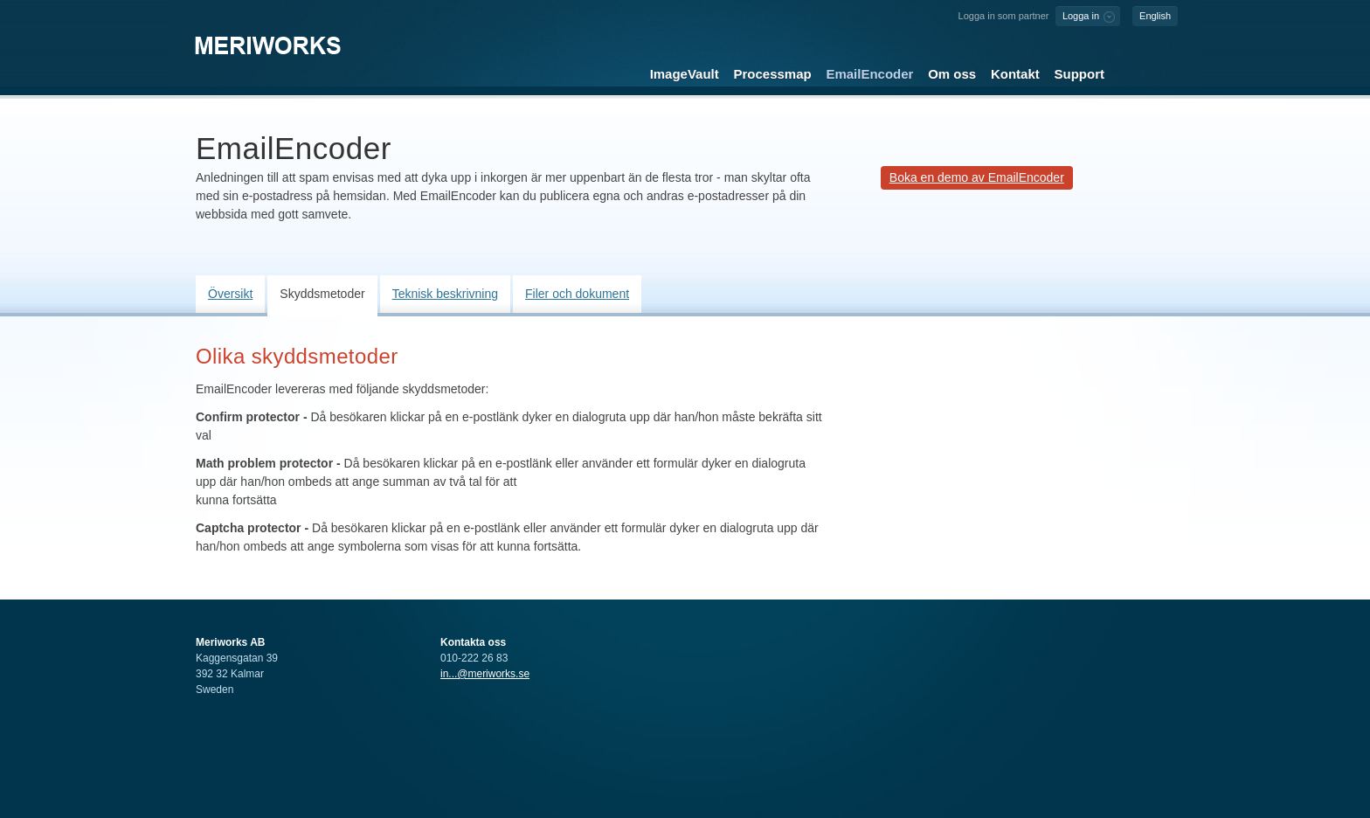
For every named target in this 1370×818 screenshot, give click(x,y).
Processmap (773, 73)
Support (1079, 73)
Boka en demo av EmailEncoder (976, 177)
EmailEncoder (869, 73)
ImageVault (684, 73)
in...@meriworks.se (484, 674)
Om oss (952, 73)
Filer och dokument (577, 294)
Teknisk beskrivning (445, 294)
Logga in (1080, 15)
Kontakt (1015, 73)
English (1155, 15)
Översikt (230, 294)
